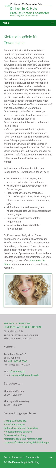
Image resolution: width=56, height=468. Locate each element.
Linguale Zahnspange (15, 421)
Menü (5, 22)
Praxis (7, 457)
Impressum (18, 457)
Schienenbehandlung (15, 435)
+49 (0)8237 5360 (17, 361)
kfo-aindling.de (17, 371)
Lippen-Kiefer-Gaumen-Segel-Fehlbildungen (26, 442)
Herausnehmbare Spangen (18, 431)
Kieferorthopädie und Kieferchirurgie (23, 438)
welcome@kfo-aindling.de (25, 375)
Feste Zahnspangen (14, 424)
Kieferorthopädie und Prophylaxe (21, 428)
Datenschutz (32, 457)
